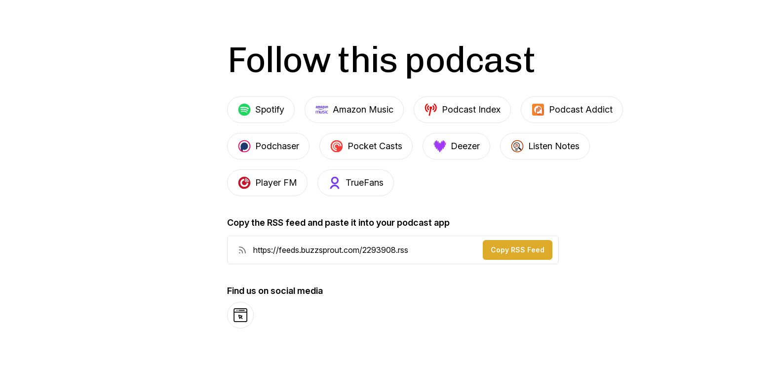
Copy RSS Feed (517, 249)
